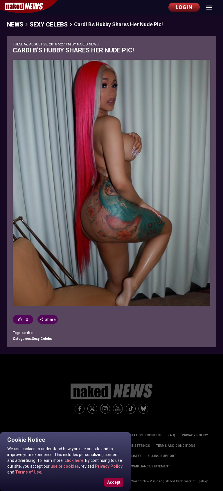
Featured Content (146, 435)
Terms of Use (27, 472)
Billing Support (162, 456)
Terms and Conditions (175, 446)
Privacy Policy (108, 466)
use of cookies (64, 466)
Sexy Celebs (49, 24)
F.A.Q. (172, 435)
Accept (114, 482)
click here (73, 460)
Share (47, 319)
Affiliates (133, 456)
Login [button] (184, 7)
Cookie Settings (136, 446)
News (15, 24)
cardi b (27, 333)
